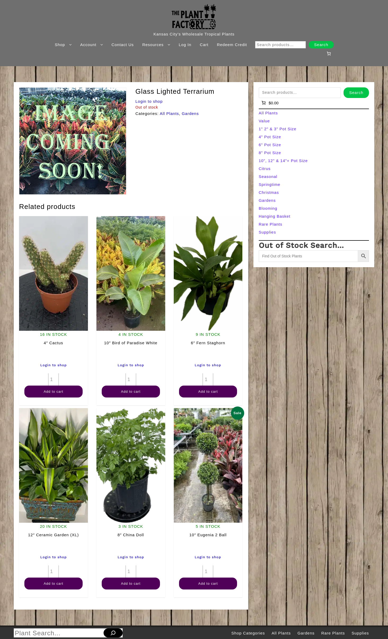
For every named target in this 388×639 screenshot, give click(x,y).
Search (321, 44)
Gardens (190, 113)
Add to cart (53, 392)
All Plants (169, 113)
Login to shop (149, 101)
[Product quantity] (53, 379)
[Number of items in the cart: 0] (329, 53)
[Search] (113, 632)
